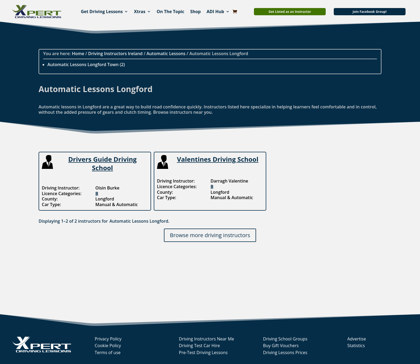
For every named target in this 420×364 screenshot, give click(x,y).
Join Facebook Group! (369, 11)
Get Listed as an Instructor (290, 11)
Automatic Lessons (166, 53)
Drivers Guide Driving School (102, 163)
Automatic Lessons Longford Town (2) (86, 64)
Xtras (139, 11)
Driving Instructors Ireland (115, 53)
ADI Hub (215, 11)
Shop (195, 11)
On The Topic (170, 11)
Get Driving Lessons (102, 11)
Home (78, 53)
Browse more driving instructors (210, 235)
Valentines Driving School (217, 159)
